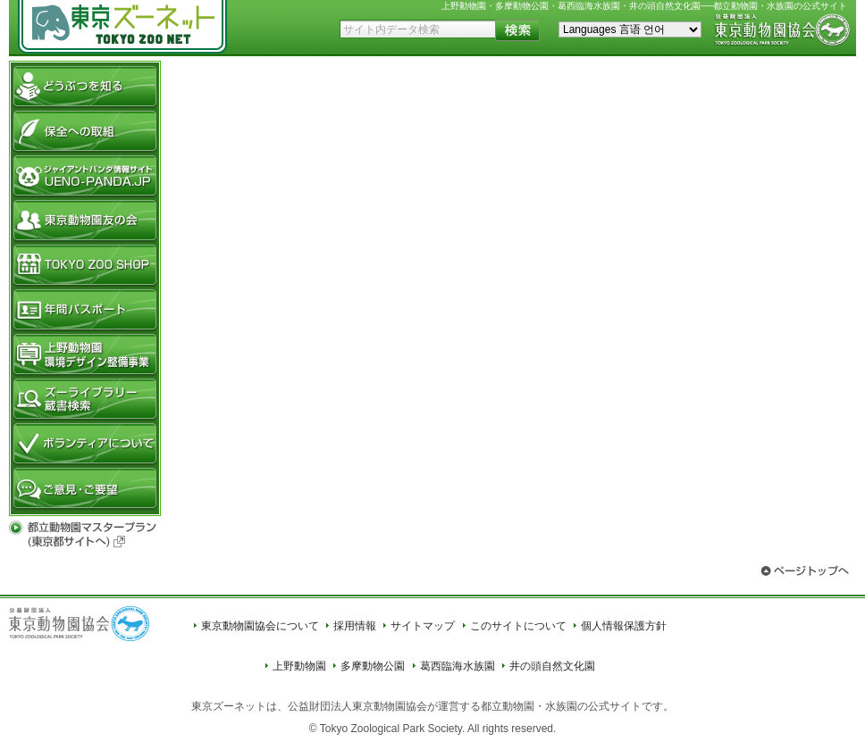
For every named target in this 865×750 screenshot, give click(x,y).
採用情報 (354, 626)
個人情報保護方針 (624, 626)
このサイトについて (518, 626)
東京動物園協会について (260, 626)
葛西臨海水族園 (457, 666)
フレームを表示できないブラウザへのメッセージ (512, 284)
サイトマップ (423, 626)
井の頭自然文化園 (552, 666)
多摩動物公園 (372, 666)
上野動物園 (299, 666)
